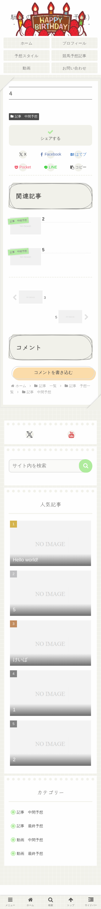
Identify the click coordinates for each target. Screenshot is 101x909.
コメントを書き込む (53, 372)
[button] (78, 167)
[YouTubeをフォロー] (71, 434)
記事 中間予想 (24, 116)
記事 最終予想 (30, 826)
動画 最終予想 (30, 854)
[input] (47, 466)
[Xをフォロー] (29, 434)
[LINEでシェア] (50, 167)
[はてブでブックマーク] (78, 154)
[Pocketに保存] (22, 167)
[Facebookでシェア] (50, 154)
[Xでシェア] (22, 154)
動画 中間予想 (30, 840)
